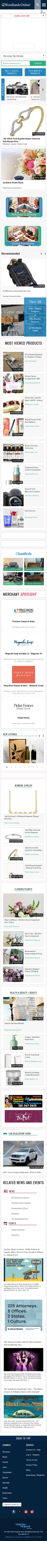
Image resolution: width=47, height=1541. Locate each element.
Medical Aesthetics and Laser (33, 1061)
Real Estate (7, 1493)
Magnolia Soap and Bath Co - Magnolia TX (13, 1030)
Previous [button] (41, 253)
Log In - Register (33, 1455)
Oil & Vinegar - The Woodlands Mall (31, 452)
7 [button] (33, 767)
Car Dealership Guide (20, 1133)
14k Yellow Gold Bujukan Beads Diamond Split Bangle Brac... (21, 140)
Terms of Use (31, 1460)
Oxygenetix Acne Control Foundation (32, 468)
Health (5, 1488)
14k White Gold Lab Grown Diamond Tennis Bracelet (32, 831)
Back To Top (23, 1438)
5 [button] (24, 767)
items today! (15, 325)
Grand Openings (18, 1230)
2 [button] (11, 767)
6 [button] (28, 767)
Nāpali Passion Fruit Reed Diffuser (33, 420)
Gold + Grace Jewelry (12, 823)
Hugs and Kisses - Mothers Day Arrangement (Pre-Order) (22, 921)
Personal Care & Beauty (21, 1203)
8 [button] (37, 767)
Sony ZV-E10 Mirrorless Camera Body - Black (32, 490)
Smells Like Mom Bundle (14, 1023)
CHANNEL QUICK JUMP (22, 16)
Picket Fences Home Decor (12, 188)
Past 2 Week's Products (12, 72)
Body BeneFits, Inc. (31, 474)
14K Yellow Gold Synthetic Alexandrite (33, 848)
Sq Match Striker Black (13, 183)
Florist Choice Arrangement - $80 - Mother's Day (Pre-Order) (32, 377)
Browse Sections (13, 56)
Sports (5, 1477)
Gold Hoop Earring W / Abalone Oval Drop (33, 866)
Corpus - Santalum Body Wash (32, 1038)
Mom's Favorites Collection (31, 446)
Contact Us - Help (33, 1450)
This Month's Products (35, 72)
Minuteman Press (31, 517)
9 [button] (42, 767)
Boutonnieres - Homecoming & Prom (33, 952)
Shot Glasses (30, 510)
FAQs (28, 1470)
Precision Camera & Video (12, 296)
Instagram (33, 1511)
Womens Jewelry (23, 785)
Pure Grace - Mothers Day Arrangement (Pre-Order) (33, 934)
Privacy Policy (31, 1465)
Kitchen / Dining (24, 207)
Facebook (14, 1511)
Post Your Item (23, 46)
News (12, 1191)
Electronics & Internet (20, 1198)
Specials (6, 1483)
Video (5, 1498)
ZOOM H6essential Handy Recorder (17, 291)
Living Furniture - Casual (23, 236)
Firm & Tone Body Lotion (32, 1056)
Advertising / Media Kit (35, 1475)
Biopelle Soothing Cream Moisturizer (32, 1073)
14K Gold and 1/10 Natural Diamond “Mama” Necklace (22, 817)
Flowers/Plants (23, 889)
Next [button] (45, 253)
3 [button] (15, 767)
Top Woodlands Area (19, 1219)
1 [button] (7, 767)
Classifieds (23, 553)
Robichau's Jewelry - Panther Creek (15, 144)
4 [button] (20, 767)
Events (12, 1223)
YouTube (26, 1511)
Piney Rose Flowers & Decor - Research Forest (33, 383)
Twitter (20, 1511)
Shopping (15, 1214)
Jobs (5, 1467)
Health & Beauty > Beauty (23, 992)
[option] (24, 277)
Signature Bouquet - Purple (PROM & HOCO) (32, 970)
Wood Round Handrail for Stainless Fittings (33, 355)
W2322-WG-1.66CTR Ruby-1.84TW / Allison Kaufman (33, 399)
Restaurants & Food (19, 1208)
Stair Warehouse (30, 361)
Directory (6, 1452)
